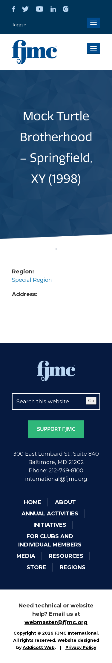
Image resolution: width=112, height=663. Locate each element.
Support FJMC (56, 429)
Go (91, 400)
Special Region (32, 280)
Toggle (19, 24)
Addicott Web (39, 647)
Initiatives (49, 525)
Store (36, 567)
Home (33, 502)
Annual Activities (50, 513)
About (65, 502)
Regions (72, 567)
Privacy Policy (80, 647)
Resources (66, 556)
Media (25, 556)
